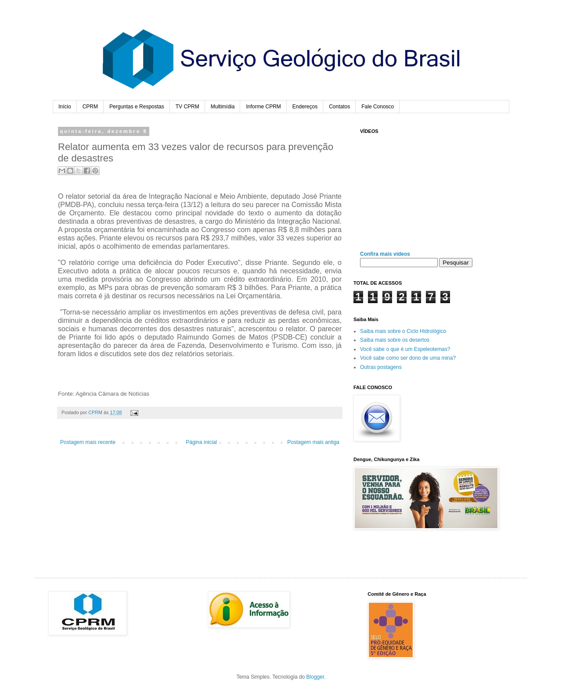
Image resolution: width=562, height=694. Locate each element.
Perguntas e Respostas (136, 107)
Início (64, 107)
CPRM (90, 107)
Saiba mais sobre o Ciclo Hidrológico (403, 331)
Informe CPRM (263, 107)
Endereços (304, 107)
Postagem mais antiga (313, 442)
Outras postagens (381, 367)
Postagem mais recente (87, 442)
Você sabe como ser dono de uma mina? (408, 358)
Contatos (339, 107)
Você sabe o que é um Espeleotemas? (405, 349)
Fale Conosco (377, 107)
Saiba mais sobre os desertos (394, 340)
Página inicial (201, 442)
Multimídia (223, 107)
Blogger (315, 677)
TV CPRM (187, 107)
